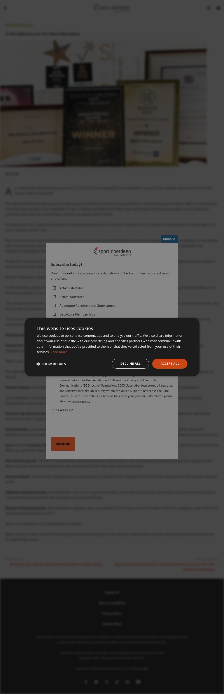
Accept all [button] (170, 363)
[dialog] (112, 347)
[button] (51, 364)
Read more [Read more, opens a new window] (59, 352)
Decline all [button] (130, 363)
